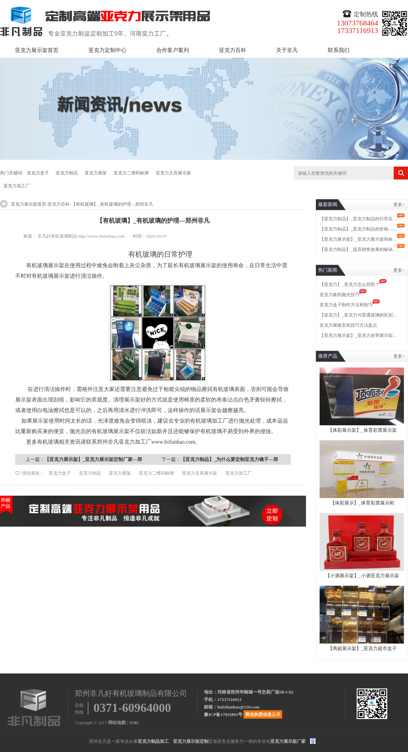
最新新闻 (327, 204)
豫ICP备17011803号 (223, 714)
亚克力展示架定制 (190, 741)
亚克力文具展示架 (173, 172)
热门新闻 (327, 270)
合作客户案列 (172, 50)
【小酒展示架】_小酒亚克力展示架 (362, 575)
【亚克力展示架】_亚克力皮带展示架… (358, 335)
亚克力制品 (67, 172)
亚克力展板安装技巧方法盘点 (348, 325)
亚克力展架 (96, 172)
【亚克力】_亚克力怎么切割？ (349, 284)
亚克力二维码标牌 (131, 172)
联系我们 (339, 50)
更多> (399, 204)
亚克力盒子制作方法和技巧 (346, 304)
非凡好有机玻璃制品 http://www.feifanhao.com (81, 236)
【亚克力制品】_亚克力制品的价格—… (358, 229)
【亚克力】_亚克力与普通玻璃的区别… (358, 315)
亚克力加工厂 (16, 185)
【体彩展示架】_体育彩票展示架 (362, 430)
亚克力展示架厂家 (288, 741)
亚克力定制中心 (107, 50)
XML (134, 722)
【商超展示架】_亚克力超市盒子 (362, 648)
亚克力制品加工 (153, 741)
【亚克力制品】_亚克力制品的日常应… (358, 218)
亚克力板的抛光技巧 (339, 294)
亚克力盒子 (38, 172)
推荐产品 (327, 356)
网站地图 (117, 722)
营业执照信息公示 (262, 714)
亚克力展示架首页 (36, 50)
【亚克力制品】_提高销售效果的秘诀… (358, 249)
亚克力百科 (232, 50)
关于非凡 (287, 50)
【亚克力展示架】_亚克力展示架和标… (358, 239)
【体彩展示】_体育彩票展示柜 (362, 503)
